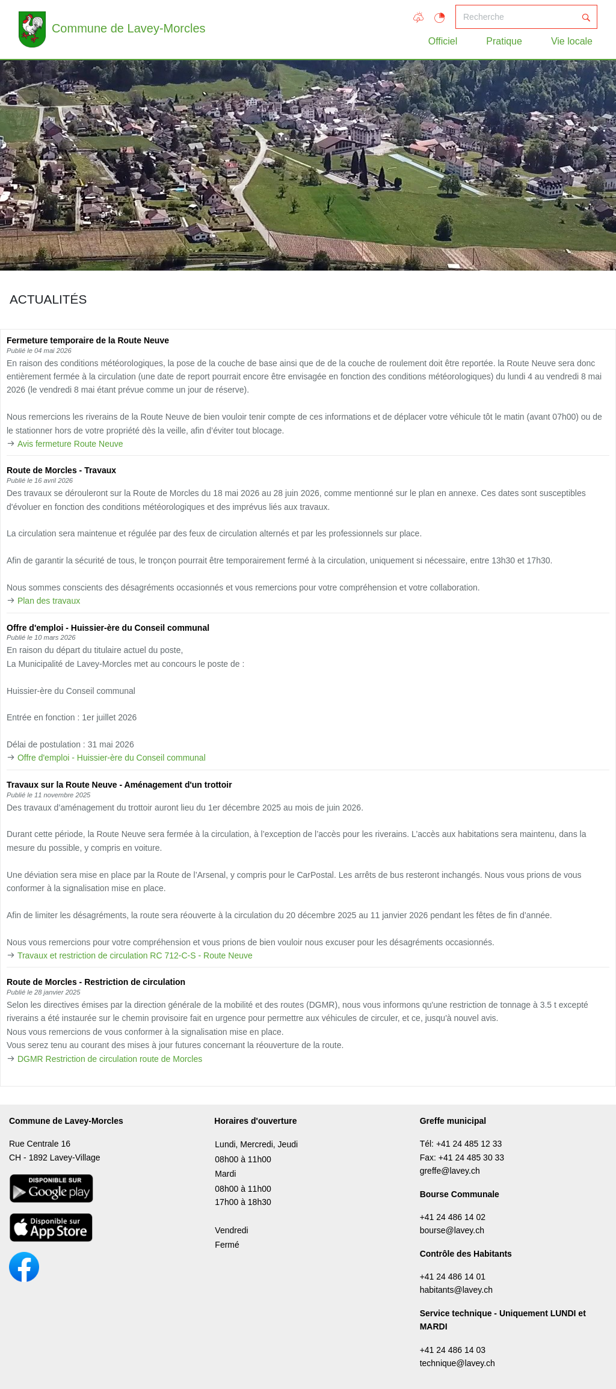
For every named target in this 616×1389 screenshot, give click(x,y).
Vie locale (572, 41)
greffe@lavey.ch (450, 1171)
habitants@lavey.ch (456, 1290)
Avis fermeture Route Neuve (70, 444)
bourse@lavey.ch (452, 1230)
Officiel (443, 41)
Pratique (504, 41)
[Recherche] (515, 17)
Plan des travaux (48, 601)
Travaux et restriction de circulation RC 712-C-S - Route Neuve (135, 955)
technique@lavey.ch (457, 1363)
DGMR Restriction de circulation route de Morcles (109, 1059)
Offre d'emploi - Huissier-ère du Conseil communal (111, 757)
